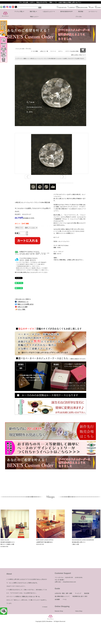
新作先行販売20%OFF (66, 11)
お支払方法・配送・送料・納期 (63, 593)
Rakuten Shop (59, 611)
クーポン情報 (34, 51)
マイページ (53, 51)
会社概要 (57, 599)
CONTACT (71, 7)
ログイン (60, 51)
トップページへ (18, 58)
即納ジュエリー (34, 16)
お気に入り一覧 (44, 51)
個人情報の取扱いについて (62, 596)
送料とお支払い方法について (78, 55)
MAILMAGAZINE (82, 7)
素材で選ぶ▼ (33, 11)
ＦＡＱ (64, 599)
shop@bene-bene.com (69, 582)
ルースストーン (93, 11)
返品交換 (86, 593)
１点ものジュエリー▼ (49, 11)
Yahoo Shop (78, 611)
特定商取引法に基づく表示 (80, 596)
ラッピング (78, 593)
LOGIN (98, 7)
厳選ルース (26, 58)
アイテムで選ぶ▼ (19, 11)
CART (91, 7)
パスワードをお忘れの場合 (72, 51)
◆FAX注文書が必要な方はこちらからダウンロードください (31, 272)
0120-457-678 (61, 7)
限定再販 (80, 11)
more (45, 607)
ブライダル (78, 16)
